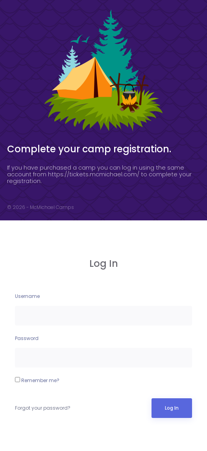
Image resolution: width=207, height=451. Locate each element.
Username (27, 296)
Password (27, 338)
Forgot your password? (42, 408)
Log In (172, 408)
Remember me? (37, 380)
